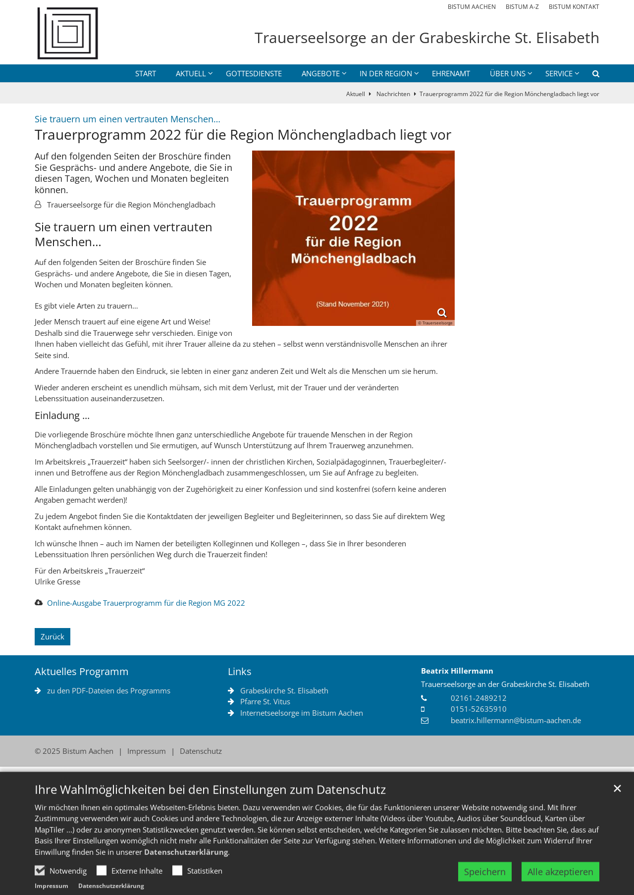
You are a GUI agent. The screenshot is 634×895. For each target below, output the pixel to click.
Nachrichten (392, 94)
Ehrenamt (451, 73)
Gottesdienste (254, 73)
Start (145, 73)
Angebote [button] (321, 73)
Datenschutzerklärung (186, 874)
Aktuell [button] (191, 73)
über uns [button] (508, 73)
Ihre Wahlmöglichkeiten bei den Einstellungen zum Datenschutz (210, 811)
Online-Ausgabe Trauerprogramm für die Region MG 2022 (146, 603)
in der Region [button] (386, 73)
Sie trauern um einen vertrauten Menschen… (123, 234)
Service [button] (559, 73)
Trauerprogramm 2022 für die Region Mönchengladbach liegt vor (509, 94)
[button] (589, 75)
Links (240, 671)
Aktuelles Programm (82, 671)
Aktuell (355, 94)
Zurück (52, 636)
